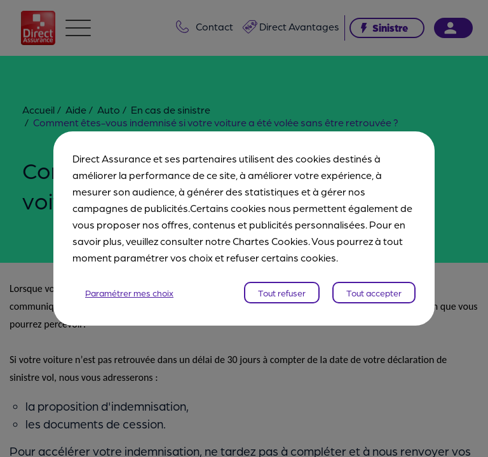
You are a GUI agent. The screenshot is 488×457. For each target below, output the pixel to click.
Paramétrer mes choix (129, 293)
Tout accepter (374, 293)
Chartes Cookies (270, 241)
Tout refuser (282, 293)
